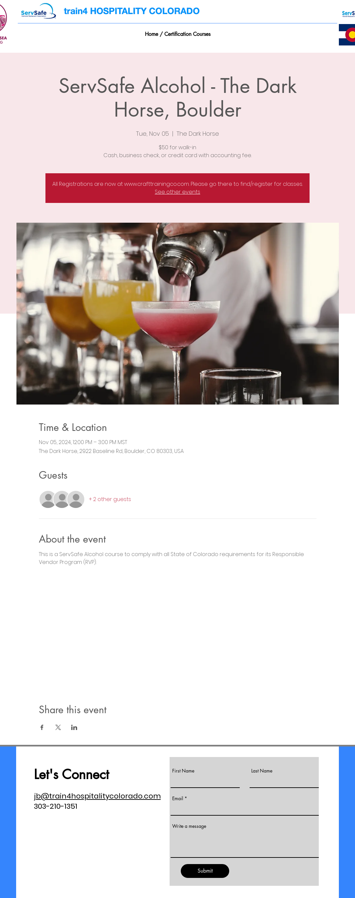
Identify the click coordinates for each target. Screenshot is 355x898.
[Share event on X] (58, 727)
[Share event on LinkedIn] (74, 727)
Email (177, 798)
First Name (183, 771)
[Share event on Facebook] (42, 727)
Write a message (189, 826)
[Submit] (205, 871)
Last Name (261, 771)
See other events (177, 192)
